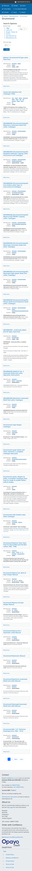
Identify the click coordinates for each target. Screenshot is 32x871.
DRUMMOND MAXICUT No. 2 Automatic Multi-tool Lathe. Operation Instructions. (13, 373)
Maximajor (14, 252)
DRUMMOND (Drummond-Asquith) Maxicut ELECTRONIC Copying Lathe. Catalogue (15, 216)
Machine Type (6, 26)
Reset (7, 49)
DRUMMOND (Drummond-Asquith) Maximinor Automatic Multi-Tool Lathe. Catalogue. (15, 125)
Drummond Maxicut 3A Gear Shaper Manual (13, 603)
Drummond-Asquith (22, 131)
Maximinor (14, 132)
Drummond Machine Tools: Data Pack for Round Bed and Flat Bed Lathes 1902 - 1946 (14, 544)
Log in (15, 12)
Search (23, 12)
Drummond (14, 63)
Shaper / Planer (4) (11, 32)
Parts (23, 6)
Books (16, 6)
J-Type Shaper (14, 432)
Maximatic (14, 661)
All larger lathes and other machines (19, 459)
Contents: (8, 66)
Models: (9, 65)
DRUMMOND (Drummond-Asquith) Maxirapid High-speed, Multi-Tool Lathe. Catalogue (15, 273)
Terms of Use (10, 867)
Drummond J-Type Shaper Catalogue (12, 426)
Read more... (6, 86)
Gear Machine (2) (11, 36)
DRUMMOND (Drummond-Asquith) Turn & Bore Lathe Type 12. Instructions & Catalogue (15, 185)
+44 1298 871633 (18, 785)
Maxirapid (14, 281)
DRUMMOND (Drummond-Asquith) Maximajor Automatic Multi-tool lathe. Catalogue (15, 245)
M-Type (13, 65)
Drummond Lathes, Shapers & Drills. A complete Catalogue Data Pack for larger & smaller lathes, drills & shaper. (15, 479)
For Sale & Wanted (20, 9)
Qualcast (20, 522)
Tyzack (16, 98)
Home (6, 16)
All (12, 102)
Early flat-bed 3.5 (21, 554)
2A (12, 580)
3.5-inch (17, 552)
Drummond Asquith (22, 159)
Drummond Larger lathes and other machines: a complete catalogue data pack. (13, 451)
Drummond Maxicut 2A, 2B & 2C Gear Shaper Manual (14, 574)
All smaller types (15, 337)
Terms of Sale (10, 864)
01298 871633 (15, 783)
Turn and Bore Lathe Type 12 (17, 192)
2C (17, 580)
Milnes (13, 99)
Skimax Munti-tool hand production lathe (20, 311)
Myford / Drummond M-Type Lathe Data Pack (15, 58)
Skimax (13, 309)
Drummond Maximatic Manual (14, 656)
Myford (19, 63)
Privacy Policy (10, 861)
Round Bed (14, 554)
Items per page (7, 42)
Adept (17, 99)
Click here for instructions (9, 797)
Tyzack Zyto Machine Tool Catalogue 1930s (12, 93)
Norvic (22, 101)
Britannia (14, 101)
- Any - (8, 28)
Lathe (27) (9, 30)
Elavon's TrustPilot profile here (13, 837)
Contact (6, 12)
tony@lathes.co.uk (11, 776)
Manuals (6, 6)
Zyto (13, 98)
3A (12, 610)
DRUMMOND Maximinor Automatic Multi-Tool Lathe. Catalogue (15, 399)
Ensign (18, 101)
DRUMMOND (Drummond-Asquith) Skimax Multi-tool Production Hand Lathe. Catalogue (15, 301)
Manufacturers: (7, 63)
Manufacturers (13, 16)
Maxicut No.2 (19, 380)
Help (4, 851)
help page (10, 807)
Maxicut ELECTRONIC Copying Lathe (19, 224)
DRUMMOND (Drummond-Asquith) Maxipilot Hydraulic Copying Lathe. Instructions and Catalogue (15, 153)
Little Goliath (14, 522)
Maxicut (13, 380)
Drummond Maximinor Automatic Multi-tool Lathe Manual (15, 680)
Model (19, 26)
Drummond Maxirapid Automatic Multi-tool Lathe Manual (15, 705)
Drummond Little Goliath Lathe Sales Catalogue (14, 515)
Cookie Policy (10, 854)
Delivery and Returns (12, 858)
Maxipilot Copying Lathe (17, 161)
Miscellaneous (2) (11, 38)
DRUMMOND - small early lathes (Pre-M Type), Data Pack (14, 331)
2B (14, 580)
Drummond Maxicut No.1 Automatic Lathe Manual (12, 632)
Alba (20, 99)
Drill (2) (8, 34)
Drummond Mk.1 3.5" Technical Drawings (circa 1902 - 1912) (14, 730)
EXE (23, 99)
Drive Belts (7, 9)
